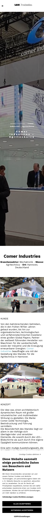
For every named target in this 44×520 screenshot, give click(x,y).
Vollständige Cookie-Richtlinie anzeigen (17, 497)
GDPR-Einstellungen (22, 516)
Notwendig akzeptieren (22, 510)
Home (12, 123)
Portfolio (21, 123)
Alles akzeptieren (22, 504)
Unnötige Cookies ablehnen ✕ (30, 454)
